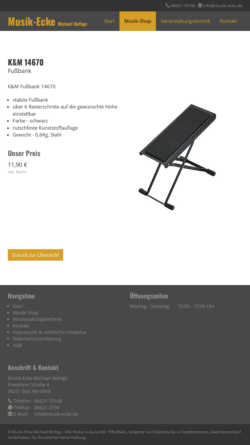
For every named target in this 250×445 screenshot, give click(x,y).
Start (109, 21)
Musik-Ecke (47, 21)
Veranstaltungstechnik (185, 21)
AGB (17, 345)
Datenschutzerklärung (37, 339)
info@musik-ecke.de (222, 5)
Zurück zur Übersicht (35, 254)
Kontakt (228, 21)
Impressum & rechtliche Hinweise (49, 332)
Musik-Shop (137, 21)
